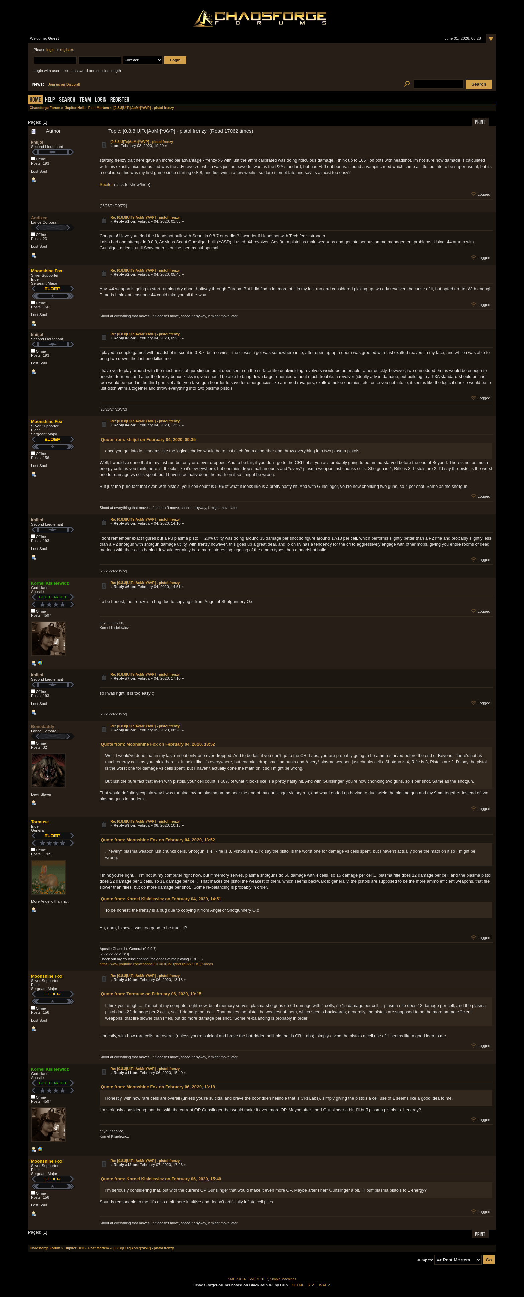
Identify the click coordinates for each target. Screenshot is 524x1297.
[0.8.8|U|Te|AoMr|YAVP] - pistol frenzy (141, 142)
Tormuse (40, 821)
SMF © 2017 (258, 1279)
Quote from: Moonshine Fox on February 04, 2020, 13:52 (158, 744)
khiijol (37, 142)
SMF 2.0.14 (237, 1279)
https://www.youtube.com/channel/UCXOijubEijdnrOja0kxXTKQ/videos (156, 964)
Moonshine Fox (46, 270)
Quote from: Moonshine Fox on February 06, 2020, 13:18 (158, 1086)
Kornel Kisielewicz (50, 583)
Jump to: (425, 1260)
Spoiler (106, 184)
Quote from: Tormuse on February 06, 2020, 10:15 (151, 993)
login (50, 50)
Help (50, 100)
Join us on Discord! (64, 84)
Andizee (39, 217)
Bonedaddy (42, 726)
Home (35, 100)
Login (100, 100)
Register (119, 100)
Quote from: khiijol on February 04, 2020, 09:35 (148, 439)
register (66, 50)
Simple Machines (283, 1279)
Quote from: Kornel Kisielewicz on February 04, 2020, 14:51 (161, 898)
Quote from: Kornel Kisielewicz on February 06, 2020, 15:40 (161, 1178)
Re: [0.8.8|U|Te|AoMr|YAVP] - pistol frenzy (145, 217)
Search (67, 100)
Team (85, 100)
